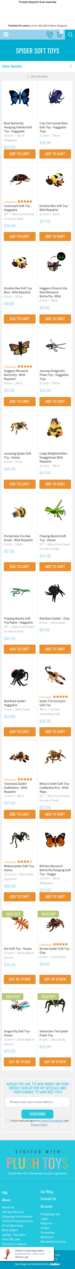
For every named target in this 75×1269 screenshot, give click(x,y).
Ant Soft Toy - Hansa (17, 949)
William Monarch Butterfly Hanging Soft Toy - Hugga (55, 870)
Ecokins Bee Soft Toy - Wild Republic (54, 208)
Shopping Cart (50, 1214)
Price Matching (12, 1225)
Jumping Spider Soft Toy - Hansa (17, 455)
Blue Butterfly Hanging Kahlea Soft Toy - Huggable (18, 127)
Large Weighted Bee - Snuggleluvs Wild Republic (54, 457)
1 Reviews (10, 202)
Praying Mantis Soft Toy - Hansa (52, 538)
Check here (16, 1173)
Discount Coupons (14, 1244)
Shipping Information (17, 1216)
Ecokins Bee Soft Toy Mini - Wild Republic (18, 290)
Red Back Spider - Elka (54, 618)
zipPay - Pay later (14, 1235)
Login (44, 1219)
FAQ (4, 1193)
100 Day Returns (13, 1212)
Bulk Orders (10, 1230)
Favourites (48, 1232)
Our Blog (47, 1191)
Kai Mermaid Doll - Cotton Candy (30, 1253)
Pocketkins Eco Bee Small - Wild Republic (18, 538)
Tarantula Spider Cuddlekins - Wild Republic (15, 788)
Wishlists (47, 1237)
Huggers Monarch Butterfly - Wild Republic (16, 375)
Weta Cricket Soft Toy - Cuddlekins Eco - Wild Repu (54, 788)
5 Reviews (10, 779)
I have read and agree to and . (38, 1122)
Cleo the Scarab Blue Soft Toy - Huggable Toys (53, 127)
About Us (8, 1207)
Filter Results (37, 66)
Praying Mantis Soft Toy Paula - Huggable (18, 620)
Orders (45, 1228)
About (6, 1200)
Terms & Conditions (52, 1120)
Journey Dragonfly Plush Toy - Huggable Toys (54, 375)
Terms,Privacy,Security (17, 1221)
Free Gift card (11, 1239)
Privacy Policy (39, 1124)
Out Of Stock (19, 979)
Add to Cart (20, 154)
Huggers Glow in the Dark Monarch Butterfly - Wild (53, 292)
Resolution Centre (53, 1241)
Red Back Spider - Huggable (15, 703)
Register (46, 1223)
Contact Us (48, 1198)
